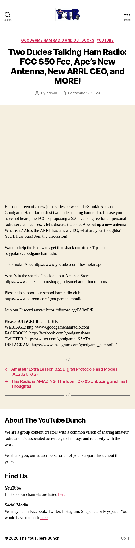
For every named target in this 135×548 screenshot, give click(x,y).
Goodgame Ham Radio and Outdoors (57, 40)
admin (51, 93)
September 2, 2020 (84, 93)
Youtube (105, 40)
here (61, 494)
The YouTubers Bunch (39, 538)
